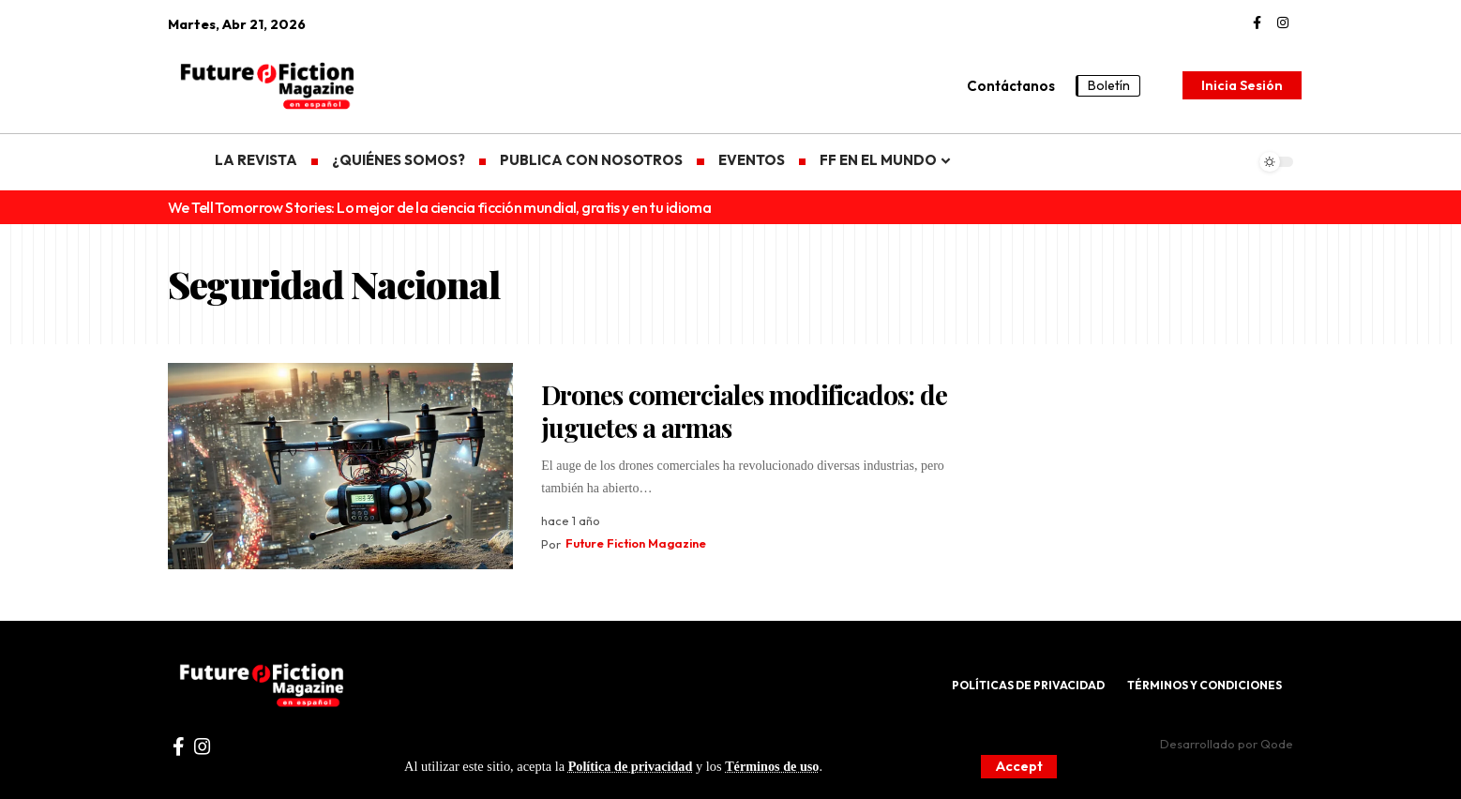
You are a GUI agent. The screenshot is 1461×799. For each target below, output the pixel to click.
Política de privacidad (631, 766)
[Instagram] (1283, 23)
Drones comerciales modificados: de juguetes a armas (744, 411)
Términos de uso (774, 766)
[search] (1163, 85)
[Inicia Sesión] (1242, 85)
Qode (1276, 743)
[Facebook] (1257, 23)
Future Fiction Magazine (637, 543)
